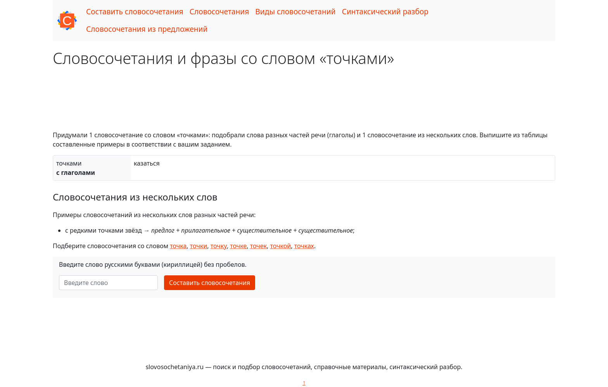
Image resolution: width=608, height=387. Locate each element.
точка (178, 246)
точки (198, 246)
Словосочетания (219, 11)
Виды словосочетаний (295, 11)
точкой (280, 246)
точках (304, 246)
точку (219, 246)
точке (238, 246)
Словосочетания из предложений (146, 29)
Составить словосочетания (134, 11)
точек (258, 246)
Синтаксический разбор (385, 11)
